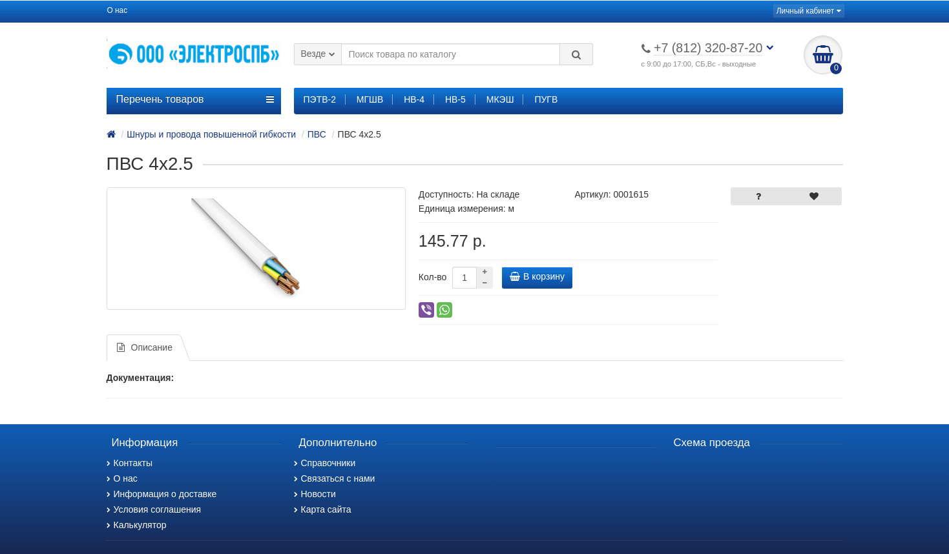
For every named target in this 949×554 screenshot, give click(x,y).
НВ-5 (455, 99)
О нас (117, 10)
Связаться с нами (334, 478)
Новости (315, 494)
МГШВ (370, 99)
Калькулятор (137, 525)
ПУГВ (546, 99)
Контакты (129, 463)
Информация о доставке (162, 494)
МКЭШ (500, 99)
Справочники (325, 463)
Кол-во (433, 277)
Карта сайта (322, 509)
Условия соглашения (154, 509)
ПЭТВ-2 (320, 99)
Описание (144, 347)
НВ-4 (414, 99)
